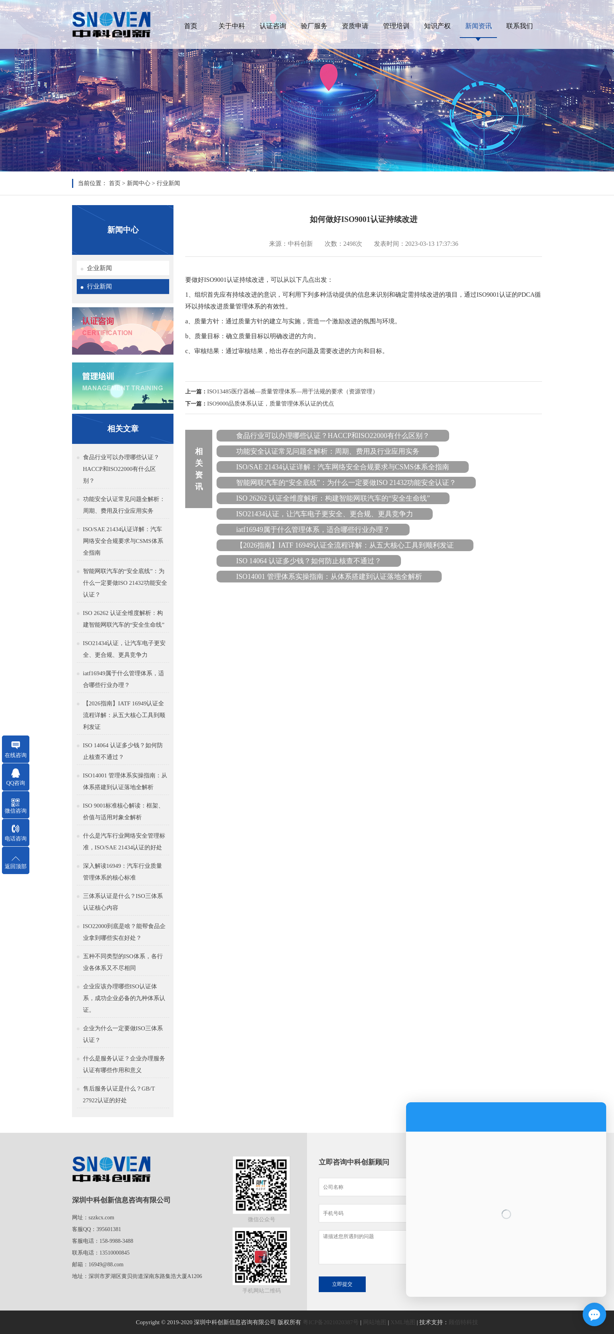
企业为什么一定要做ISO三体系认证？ (123, 1034)
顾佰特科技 (463, 1322)
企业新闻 (99, 268)
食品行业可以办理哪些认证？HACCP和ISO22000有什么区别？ (121, 469)
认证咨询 (273, 26)
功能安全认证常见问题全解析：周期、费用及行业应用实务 (124, 505)
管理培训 (396, 26)
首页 (190, 26)
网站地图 (374, 1322)
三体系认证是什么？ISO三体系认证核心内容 (123, 902)
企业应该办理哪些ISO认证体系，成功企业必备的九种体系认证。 (124, 998)
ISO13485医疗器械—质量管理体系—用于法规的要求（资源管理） (292, 391)
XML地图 (402, 1322)
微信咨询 (16, 811)
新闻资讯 (478, 26)
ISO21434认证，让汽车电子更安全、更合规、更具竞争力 (124, 649)
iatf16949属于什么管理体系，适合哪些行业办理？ (123, 679)
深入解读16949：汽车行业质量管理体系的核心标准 (123, 872)
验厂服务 (314, 26)
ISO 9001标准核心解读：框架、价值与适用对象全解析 (123, 811)
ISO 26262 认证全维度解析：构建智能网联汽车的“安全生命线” (123, 619)
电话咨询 (16, 839)
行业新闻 (168, 183)
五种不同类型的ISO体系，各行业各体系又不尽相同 (123, 962)
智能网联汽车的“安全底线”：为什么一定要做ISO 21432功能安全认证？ (125, 583)
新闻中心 (138, 183)
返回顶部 (16, 866)
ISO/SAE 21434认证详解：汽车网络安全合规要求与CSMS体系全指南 (123, 541)
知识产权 (437, 26)
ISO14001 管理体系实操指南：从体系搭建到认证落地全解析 (125, 781)
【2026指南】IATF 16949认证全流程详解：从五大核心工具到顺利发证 (124, 715)
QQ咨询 (15, 783)
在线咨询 (16, 755)
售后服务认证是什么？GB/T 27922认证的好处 (119, 1094)
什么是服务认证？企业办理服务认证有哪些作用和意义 (124, 1064)
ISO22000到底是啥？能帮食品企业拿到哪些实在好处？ (124, 932)
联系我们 (519, 26)
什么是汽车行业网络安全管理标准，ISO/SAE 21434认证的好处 (124, 842)
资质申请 (355, 26)
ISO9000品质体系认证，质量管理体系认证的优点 (270, 403)
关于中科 (232, 26)
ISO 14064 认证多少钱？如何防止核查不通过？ (123, 751)
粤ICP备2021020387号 (331, 1322)
